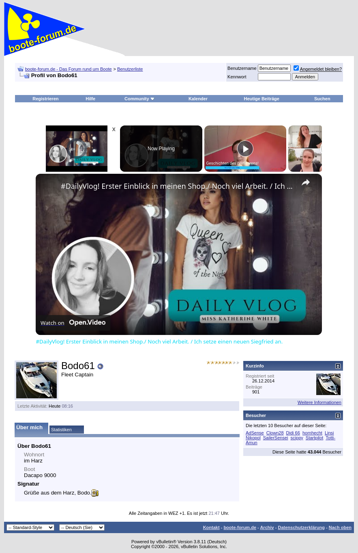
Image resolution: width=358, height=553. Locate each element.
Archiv (267, 527)
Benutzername (242, 68)
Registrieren (45, 98)
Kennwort (236, 76)
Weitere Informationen (319, 402)
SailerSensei (275, 437)
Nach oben (340, 527)
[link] (49, 187)
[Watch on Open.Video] (73, 323)
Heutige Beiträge (261, 98)
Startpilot (314, 437)
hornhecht (312, 432)
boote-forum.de (239, 527)
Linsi (329, 432)
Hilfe (90, 98)
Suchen (322, 98)
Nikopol (253, 437)
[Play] (245, 148)
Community (139, 98)
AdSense (255, 432)
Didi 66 (293, 432)
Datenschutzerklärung (301, 527)
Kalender (198, 98)
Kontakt (211, 527)
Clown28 (275, 432)
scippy (297, 437)
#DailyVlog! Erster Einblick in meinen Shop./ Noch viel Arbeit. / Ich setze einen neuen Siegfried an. (177, 186)
